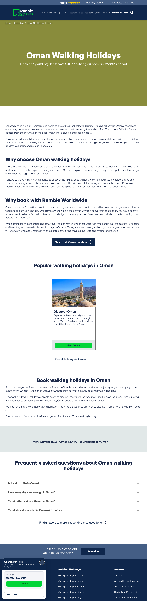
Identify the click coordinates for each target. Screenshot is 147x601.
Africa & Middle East (35, 23)
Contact (129, 3)
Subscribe (93, 551)
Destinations (46, 12)
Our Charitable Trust (124, 586)
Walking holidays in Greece (71, 592)
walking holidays (107, 390)
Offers (97, 12)
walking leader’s (24, 214)
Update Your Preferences (126, 597)
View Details (73, 345)
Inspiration (88, 12)
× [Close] (42, 562)
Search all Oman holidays (71, 242)
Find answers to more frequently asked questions (70, 522)
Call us (24, 584)
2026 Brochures (114, 3)
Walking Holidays (60, 12)
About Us (106, 12)
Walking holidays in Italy (69, 597)
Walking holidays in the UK (70, 575)
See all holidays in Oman (70, 359)
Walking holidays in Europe (71, 581)
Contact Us (119, 575)
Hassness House (76, 12)
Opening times (24, 594)
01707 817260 (120, 12)
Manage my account (94, 3)
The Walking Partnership (126, 592)
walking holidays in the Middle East (57, 406)
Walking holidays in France (71, 586)
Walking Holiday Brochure (126, 581)
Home (8, 23)
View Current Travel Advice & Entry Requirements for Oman (70, 441)
